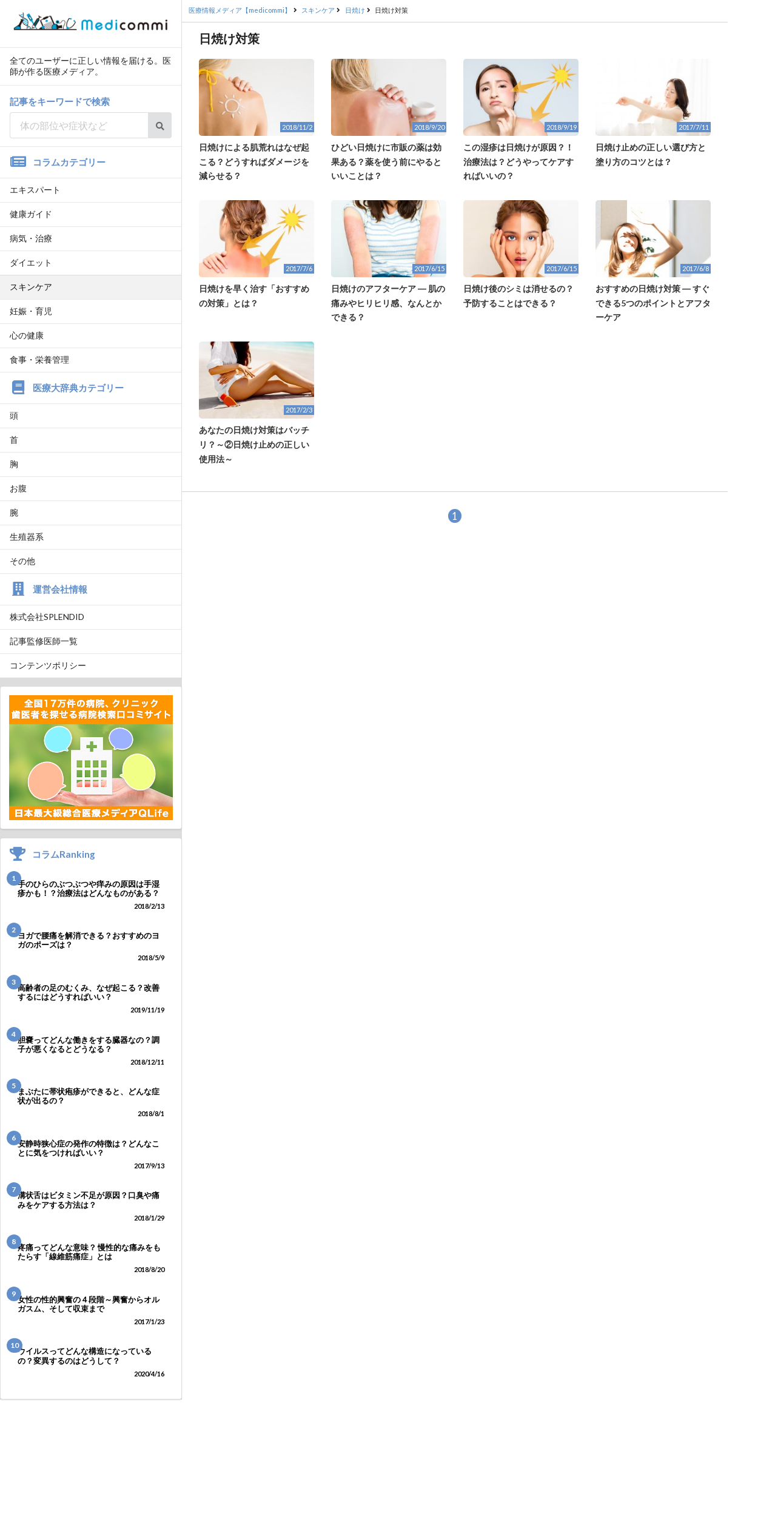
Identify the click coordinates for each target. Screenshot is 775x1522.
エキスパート (35, 189)
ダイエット (31, 262)
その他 (22, 561)
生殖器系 (27, 536)
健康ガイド (31, 214)
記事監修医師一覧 (44, 641)
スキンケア (31, 286)
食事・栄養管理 (39, 359)
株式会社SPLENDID (47, 616)
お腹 (18, 488)
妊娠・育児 (31, 311)
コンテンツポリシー (48, 665)
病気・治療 (31, 238)
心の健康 (27, 335)
